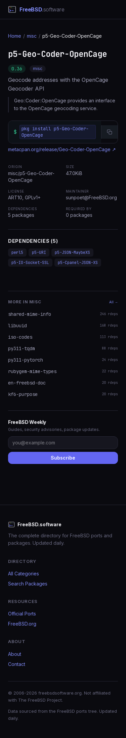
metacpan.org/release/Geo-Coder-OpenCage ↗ (62, 149)
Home (14, 36)
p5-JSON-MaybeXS (72, 252)
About (14, 654)
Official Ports (22, 613)
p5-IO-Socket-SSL (30, 262)
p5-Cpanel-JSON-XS (78, 262)
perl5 (17, 252)
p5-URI (39, 252)
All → (113, 302)
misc (32, 36)
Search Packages (27, 583)
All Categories (23, 573)
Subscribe (63, 458)
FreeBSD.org (22, 624)
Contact (16, 664)
